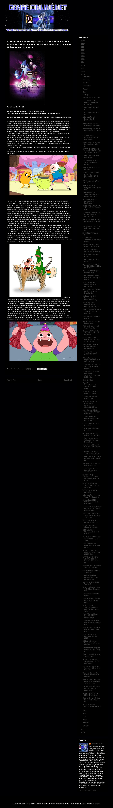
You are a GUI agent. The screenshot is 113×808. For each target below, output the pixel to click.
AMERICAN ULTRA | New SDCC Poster (91, 655)
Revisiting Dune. (88, 380)
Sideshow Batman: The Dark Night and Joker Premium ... (91, 675)
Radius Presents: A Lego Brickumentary (91, 322)
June (85, 710)
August (85, 89)
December (86, 77)
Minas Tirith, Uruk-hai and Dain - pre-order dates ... (91, 228)
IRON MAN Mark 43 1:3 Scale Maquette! (91, 327)
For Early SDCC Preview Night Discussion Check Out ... (92, 629)
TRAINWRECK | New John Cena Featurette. (91, 452)
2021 (83, 56)
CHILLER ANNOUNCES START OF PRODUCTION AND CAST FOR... (91, 175)
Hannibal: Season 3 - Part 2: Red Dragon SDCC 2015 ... (91, 538)
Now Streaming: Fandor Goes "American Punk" (91, 245)
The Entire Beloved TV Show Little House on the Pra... (91, 162)
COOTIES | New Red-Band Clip (90, 491)
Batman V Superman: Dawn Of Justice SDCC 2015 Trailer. (91, 552)
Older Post (68, 380)
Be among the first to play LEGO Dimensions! (91, 694)
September (87, 86)
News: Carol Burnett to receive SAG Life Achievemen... (90, 346)
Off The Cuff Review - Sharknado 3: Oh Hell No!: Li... (91, 532)
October (86, 83)
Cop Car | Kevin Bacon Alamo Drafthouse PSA (91, 250)
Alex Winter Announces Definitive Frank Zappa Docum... (91, 277)
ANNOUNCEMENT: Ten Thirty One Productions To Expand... (91, 515)
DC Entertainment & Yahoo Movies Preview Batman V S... (91, 643)
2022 (83, 53)
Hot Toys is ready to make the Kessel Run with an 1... (91, 221)
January (86, 725)
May (84, 713)
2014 (83, 729)
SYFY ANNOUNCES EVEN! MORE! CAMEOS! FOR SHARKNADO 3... (90, 404)
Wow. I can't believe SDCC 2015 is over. (90, 521)
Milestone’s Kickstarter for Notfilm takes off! (91, 464)
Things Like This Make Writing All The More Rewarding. (90, 440)
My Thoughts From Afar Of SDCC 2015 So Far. (92, 566)
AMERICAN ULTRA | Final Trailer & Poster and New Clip (92, 311)
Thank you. (86, 95)
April (85, 716)
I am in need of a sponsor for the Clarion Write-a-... (91, 144)
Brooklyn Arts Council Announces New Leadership (90, 201)
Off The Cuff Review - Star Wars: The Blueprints (92, 496)
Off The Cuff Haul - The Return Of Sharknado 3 (91, 125)
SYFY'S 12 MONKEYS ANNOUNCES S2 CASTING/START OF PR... (91, 559)
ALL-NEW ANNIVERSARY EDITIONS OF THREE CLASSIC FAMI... (92, 508)
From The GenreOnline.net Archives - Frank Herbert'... (89, 385)
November (86, 80)
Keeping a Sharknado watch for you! (90, 397)
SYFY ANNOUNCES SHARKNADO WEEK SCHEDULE (91, 485)
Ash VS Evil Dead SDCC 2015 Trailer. (91, 571)
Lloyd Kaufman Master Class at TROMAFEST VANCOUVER (91, 412)
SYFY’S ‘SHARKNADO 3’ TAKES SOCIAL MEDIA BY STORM (92, 266)
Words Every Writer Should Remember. (90, 526)
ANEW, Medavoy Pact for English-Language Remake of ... (91, 291)
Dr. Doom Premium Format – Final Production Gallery (90, 298)
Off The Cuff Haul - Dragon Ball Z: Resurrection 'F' (89, 119)
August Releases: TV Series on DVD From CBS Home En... (91, 418)
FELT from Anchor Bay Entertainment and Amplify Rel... (90, 470)
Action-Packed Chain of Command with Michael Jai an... (91, 447)
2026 (83, 41)
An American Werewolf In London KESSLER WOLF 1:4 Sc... (91, 214)
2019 (83, 62)
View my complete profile (87, 790)
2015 (83, 74)
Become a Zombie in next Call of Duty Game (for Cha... (91, 589)
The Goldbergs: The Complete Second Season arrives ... (90, 353)
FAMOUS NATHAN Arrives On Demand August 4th (90, 284)
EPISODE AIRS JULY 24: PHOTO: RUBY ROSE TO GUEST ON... (91, 681)
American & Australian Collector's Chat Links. (91, 434)
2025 (83, 44)
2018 (83, 65)
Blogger (97, 803)
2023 (83, 50)
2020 (83, 59)
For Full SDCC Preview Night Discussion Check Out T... (92, 622)
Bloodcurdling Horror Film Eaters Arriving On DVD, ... (92, 130)
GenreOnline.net (97, 744)
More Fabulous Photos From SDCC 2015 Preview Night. (90, 616)
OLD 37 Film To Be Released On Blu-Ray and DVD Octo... (91, 339)
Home (40, 380)
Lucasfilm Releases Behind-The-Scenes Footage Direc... (90, 577)
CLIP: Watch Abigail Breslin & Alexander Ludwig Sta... (90, 102)
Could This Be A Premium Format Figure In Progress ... (91, 688)
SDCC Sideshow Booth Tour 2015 (91, 583)
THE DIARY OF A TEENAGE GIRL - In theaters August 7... (90, 194)
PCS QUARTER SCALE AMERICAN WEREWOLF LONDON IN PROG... (91, 374)
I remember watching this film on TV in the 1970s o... (91, 649)
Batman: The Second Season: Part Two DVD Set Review (91, 661)
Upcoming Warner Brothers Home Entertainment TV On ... (92, 304)
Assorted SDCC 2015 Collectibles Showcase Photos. (91, 545)
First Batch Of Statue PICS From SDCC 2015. (90, 636)
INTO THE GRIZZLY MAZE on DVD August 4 (92, 706)
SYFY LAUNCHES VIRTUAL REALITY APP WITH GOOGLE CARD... (91, 608)
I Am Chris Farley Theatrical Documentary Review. (92, 240)
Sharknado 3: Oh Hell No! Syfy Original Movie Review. (91, 366)
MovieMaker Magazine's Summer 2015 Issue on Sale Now (91, 668)
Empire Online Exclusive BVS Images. (91, 157)
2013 (83, 732)
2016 (83, 71)
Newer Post (11, 380)
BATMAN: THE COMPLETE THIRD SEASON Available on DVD (91, 477)
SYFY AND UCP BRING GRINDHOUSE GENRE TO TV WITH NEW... (92, 151)
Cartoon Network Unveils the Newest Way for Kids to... (91, 600)
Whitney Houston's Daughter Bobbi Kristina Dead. (92, 187)
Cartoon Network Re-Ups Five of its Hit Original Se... (91, 700)
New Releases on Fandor (91, 97)
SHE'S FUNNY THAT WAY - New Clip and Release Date (92, 208)
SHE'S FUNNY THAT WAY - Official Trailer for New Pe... (92, 458)
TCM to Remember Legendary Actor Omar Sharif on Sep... (91, 360)
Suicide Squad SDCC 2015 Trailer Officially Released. (91, 502)
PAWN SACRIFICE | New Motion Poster (91, 272)
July (84, 92)
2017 (83, 68)
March (85, 719)
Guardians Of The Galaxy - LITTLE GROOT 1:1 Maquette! (91, 333)
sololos (83, 803)
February (86, 722)
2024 (83, 47)
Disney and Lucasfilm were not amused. (90, 392)
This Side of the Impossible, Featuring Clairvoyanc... (91, 137)
